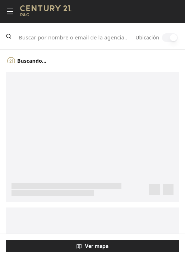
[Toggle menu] (10, 11)
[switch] (170, 37)
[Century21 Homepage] (45, 11)
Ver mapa (92, 246)
